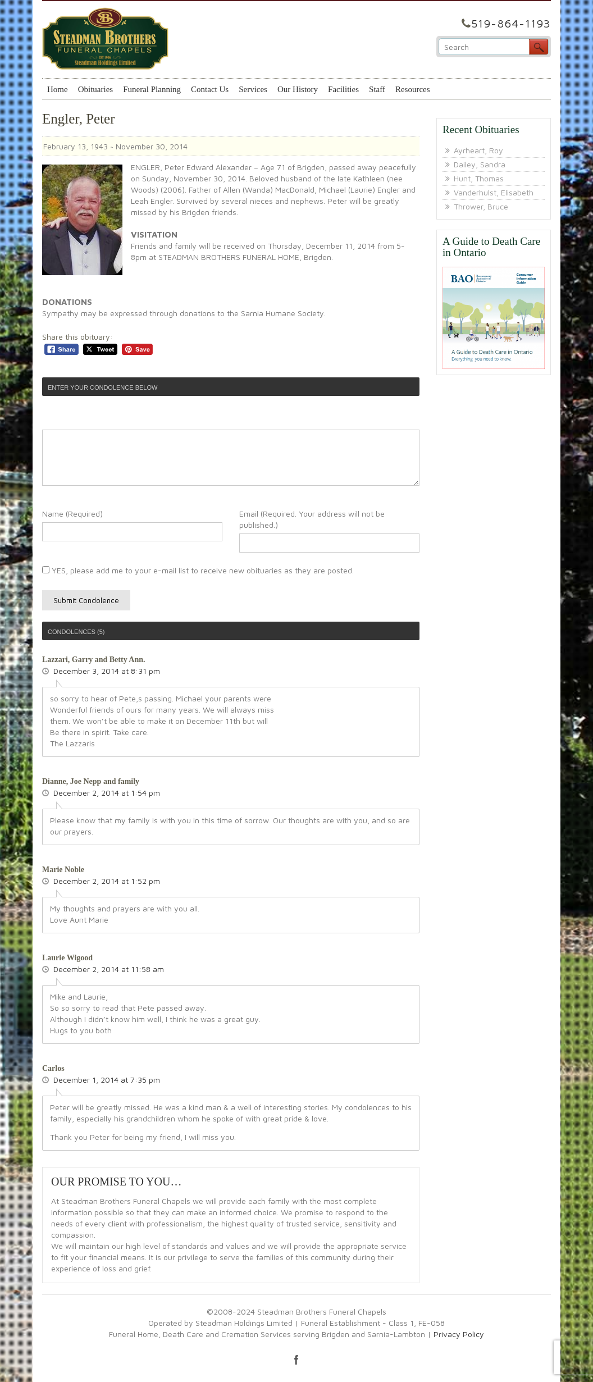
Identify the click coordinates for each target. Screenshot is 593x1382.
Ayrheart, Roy (478, 150)
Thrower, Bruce (481, 206)
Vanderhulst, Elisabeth (493, 192)
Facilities (343, 89)
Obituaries (95, 89)
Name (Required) (72, 513)
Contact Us (210, 89)
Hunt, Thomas (479, 178)
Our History (297, 89)
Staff (377, 89)
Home (57, 89)
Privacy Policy (459, 1334)
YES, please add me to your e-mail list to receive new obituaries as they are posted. (198, 570)
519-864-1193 (511, 23)
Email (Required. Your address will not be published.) (312, 519)
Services (253, 89)
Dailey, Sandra (479, 164)
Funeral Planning (152, 89)
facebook (296, 1359)
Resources (412, 89)
